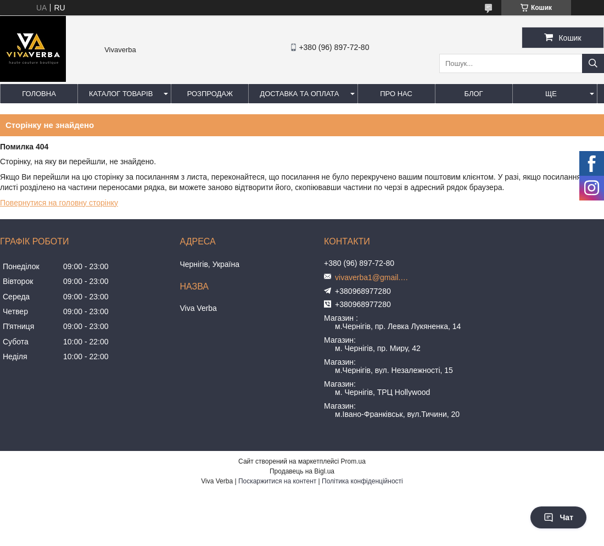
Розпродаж (210, 94)
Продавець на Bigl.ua (302, 471)
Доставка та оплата (299, 94)
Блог (473, 94)
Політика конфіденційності (362, 481)
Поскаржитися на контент (277, 481)
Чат (558, 517)
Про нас (396, 94)
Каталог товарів (121, 94)
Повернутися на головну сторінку (59, 202)
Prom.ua (353, 461)
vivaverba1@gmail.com (373, 277)
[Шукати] (593, 63)
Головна (39, 94)
